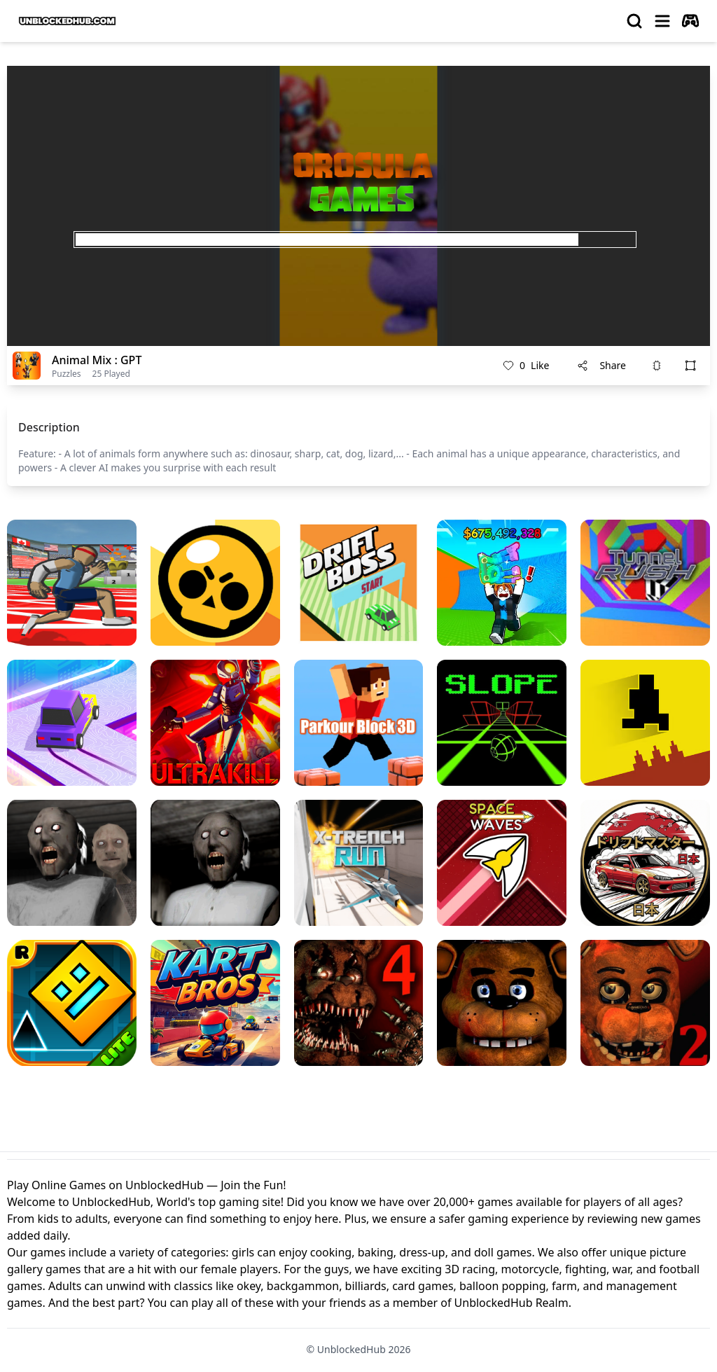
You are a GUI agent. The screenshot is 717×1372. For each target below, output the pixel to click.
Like (526, 366)
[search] (634, 21)
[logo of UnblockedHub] (67, 21)
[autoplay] (690, 21)
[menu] (662, 21)
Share (601, 365)
